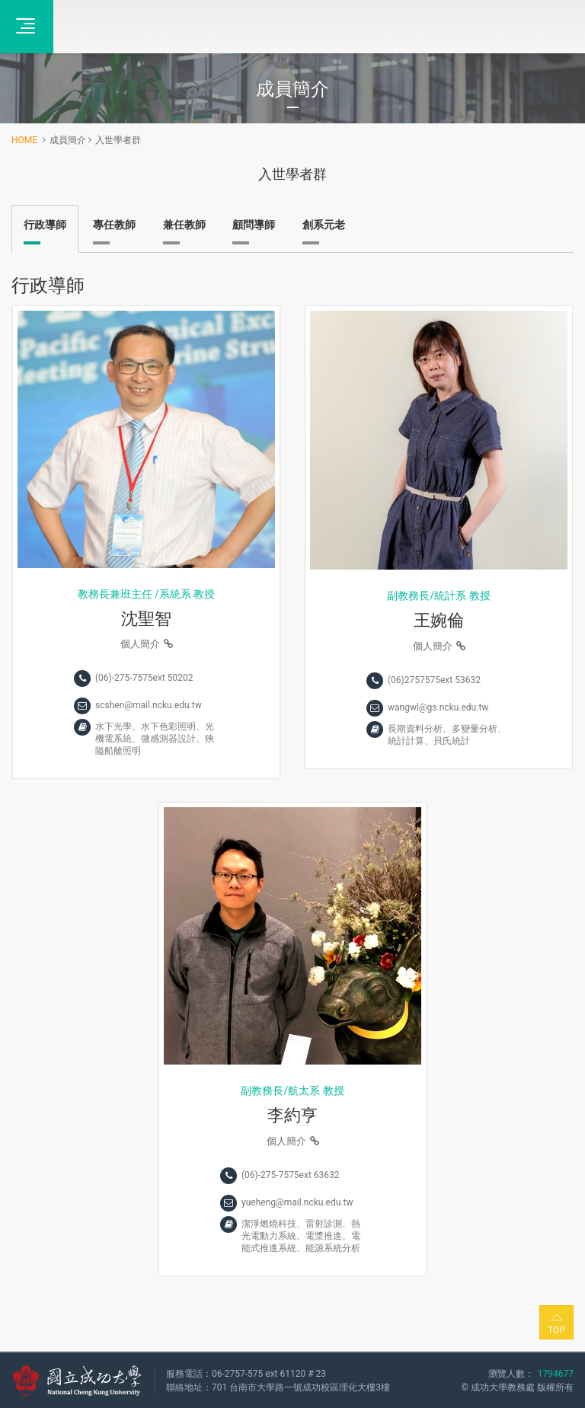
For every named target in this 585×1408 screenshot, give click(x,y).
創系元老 (323, 225)
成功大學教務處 (503, 1387)
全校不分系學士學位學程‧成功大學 (137, 27)
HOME (24, 140)
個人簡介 (146, 644)
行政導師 (45, 225)
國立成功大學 (76, 1381)
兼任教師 (184, 225)
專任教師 (114, 225)
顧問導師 (253, 225)
